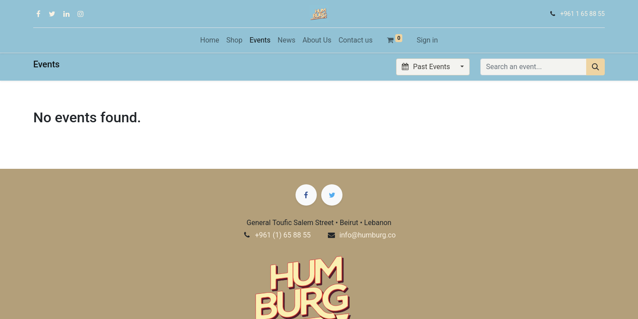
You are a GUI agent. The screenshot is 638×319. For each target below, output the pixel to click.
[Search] (595, 66)
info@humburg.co (367, 235)
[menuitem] (210, 40)
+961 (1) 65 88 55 (283, 235)
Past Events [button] (427, 66)
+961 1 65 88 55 (582, 13)
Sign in (427, 40)
